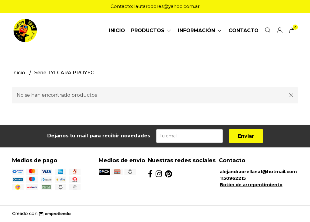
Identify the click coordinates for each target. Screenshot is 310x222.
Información (200, 30)
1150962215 (233, 178)
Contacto (244, 30)
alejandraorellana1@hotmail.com (258, 171)
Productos (151, 30)
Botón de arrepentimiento (251, 184)
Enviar (246, 136)
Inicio (117, 30)
